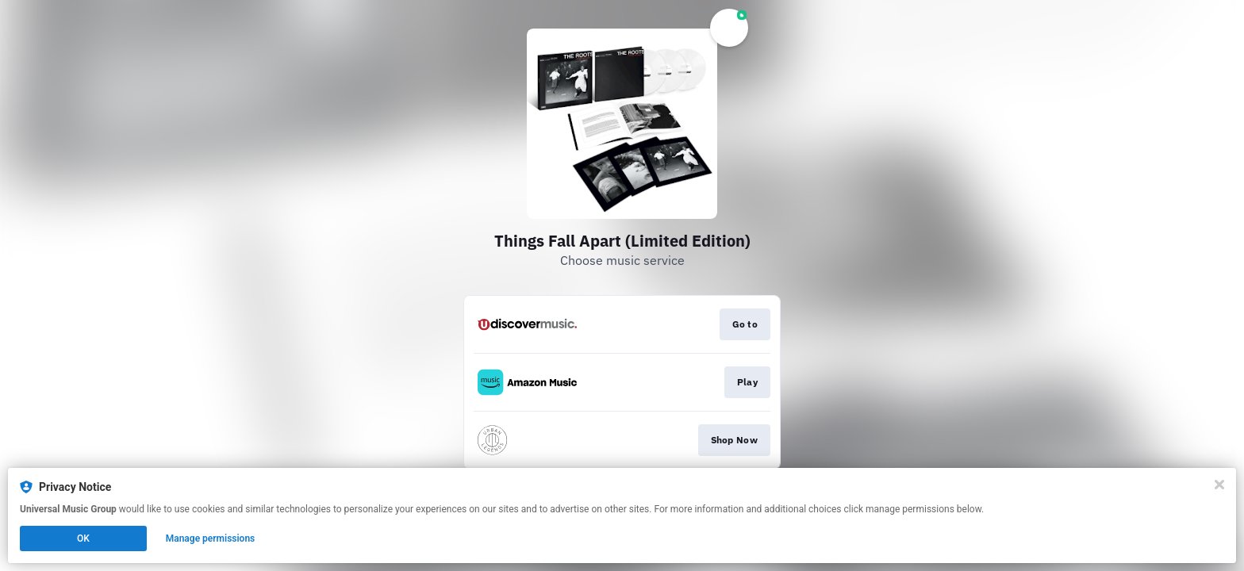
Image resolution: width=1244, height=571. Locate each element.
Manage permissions (210, 538)
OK (83, 538)
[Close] (1219, 484)
